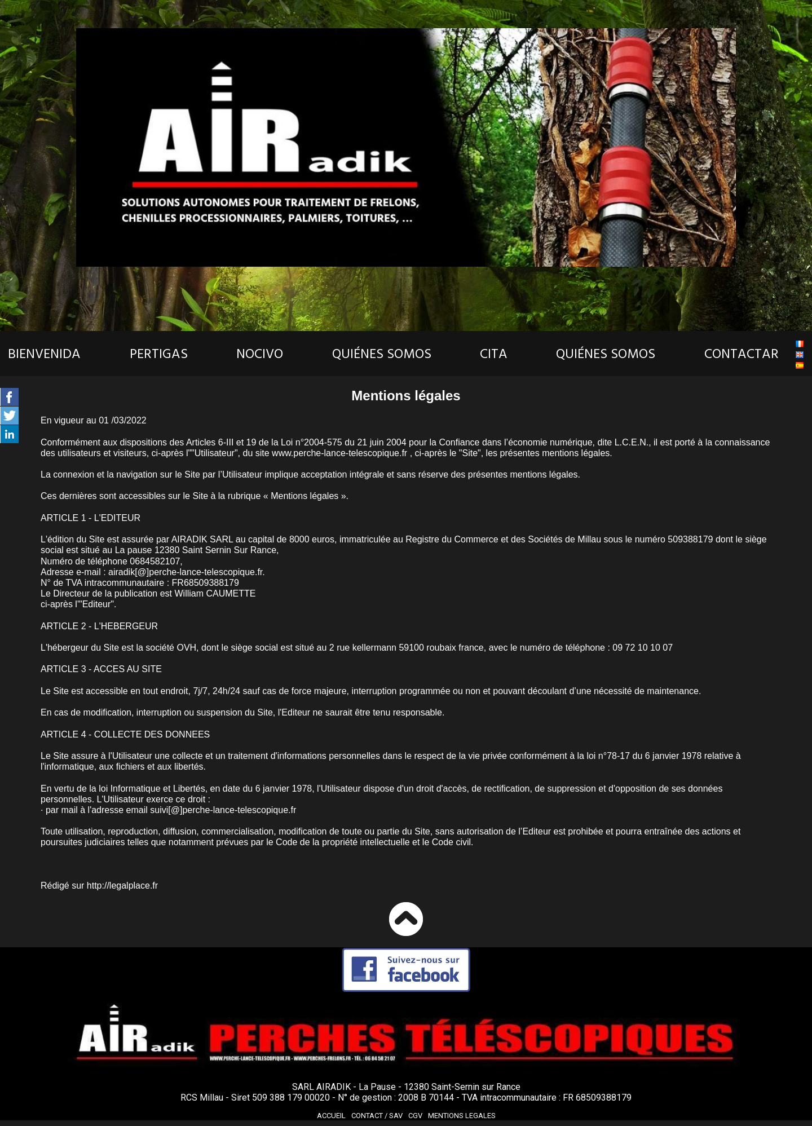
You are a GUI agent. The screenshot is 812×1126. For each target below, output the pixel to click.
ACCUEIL (331, 1115)
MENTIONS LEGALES (462, 1115)
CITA (494, 354)
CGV (415, 1115)
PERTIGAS (159, 354)
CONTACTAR (741, 354)
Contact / (377, 1115)
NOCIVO (259, 354)
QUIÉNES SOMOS (381, 354)
